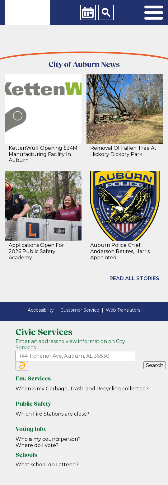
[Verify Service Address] (22, 365)
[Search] (106, 12)
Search (154, 365)
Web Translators (123, 310)
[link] (27, 12)
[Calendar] (88, 12)
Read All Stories (134, 278)
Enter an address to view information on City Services (70, 344)
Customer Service (79, 310)
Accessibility (41, 310)
